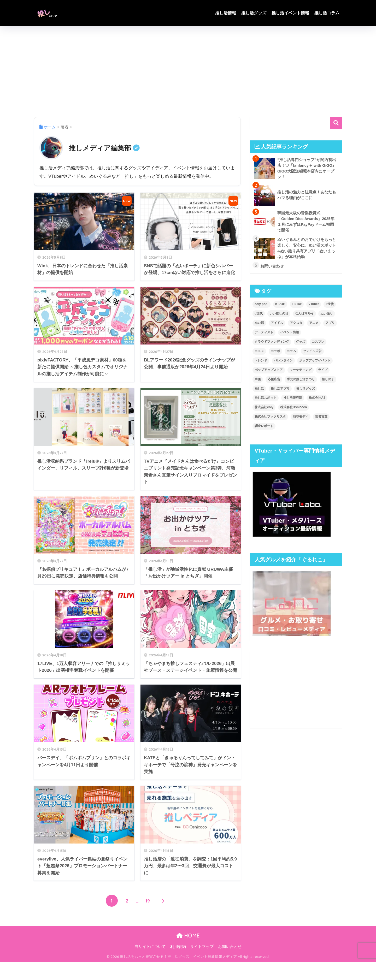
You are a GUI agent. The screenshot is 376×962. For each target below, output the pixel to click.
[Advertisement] (188, 71)
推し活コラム (326, 13)
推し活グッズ (253, 13)
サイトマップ (202, 947)
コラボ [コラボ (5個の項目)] (275, 353)
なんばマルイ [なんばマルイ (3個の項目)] (304, 315)
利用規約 (178, 947)
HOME (188, 936)
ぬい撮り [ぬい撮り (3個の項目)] (326, 315)
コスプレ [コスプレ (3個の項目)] (318, 344)
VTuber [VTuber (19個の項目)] (313, 306)
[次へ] (163, 901)
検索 (336, 123)
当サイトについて (150, 947)
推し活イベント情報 (290, 13)
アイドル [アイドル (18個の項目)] (277, 325)
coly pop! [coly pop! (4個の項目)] (261, 306)
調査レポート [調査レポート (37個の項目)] (264, 428)
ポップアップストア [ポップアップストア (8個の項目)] (269, 372)
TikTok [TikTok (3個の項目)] (297, 306)
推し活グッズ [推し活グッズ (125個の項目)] (305, 391)
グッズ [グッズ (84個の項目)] (300, 344)
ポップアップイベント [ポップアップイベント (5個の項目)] (315, 362)
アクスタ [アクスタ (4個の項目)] (296, 325)
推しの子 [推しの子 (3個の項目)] (328, 381)
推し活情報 (225, 13)
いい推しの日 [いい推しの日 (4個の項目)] (278, 315)
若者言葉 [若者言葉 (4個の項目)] (321, 419)
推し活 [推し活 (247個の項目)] (259, 391)
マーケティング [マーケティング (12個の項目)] (301, 372)
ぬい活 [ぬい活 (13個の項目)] (259, 325)
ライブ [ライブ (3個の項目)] (322, 372)
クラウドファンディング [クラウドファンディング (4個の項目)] (272, 344)
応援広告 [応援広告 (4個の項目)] (274, 381)
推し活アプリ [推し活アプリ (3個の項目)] (280, 391)
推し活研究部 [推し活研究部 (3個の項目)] (292, 400)
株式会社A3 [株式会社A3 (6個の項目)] (317, 400)
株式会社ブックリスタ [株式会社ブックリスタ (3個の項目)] (270, 419)
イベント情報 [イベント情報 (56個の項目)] (289, 334)
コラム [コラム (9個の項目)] (291, 353)
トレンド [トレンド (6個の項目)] (261, 362)
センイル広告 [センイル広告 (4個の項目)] (312, 353)
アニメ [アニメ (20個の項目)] (314, 325)
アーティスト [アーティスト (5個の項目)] (264, 334)
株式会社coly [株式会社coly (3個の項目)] (264, 409)
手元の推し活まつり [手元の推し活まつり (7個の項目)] (301, 381)
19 (147, 901)
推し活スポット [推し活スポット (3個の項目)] (266, 400)
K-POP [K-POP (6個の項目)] (280, 306)
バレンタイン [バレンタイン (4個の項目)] (283, 362)
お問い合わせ (230, 947)
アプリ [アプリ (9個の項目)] (330, 325)
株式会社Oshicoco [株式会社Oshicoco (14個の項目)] (293, 409)
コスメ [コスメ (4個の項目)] (259, 353)
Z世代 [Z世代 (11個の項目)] (330, 306)
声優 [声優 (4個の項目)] (258, 381)
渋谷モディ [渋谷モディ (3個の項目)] (300, 419)
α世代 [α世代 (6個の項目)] (259, 315)
